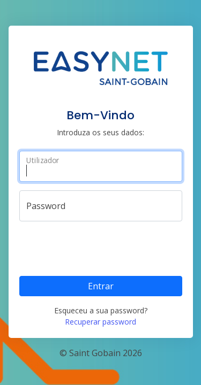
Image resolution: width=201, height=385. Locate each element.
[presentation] (100, 246)
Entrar (101, 286)
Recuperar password (100, 322)
